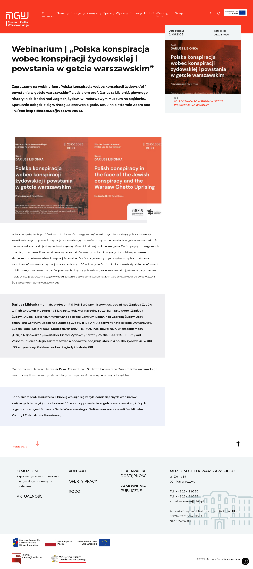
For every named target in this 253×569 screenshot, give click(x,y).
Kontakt (78, 471)
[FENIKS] (235, 18)
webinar (202, 104)
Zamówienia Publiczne (133, 488)
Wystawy (122, 13)
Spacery (108, 13)
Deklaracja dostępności (134, 473)
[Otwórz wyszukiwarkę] (219, 13)
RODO (74, 491)
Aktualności (221, 34)
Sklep (179, 13)
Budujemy (77, 13)
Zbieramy (62, 13)
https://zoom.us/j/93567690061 (54, 111)
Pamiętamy (94, 13)
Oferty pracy (83, 481)
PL (211, 13)
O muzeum (48, 15)
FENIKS (149, 13)
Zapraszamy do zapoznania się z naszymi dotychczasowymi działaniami (38, 481)
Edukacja (136, 13)
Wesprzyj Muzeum (162, 15)
